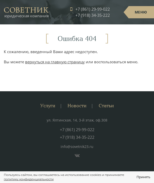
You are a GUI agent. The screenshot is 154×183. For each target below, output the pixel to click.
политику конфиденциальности (29, 179)
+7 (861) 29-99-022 (92, 9)
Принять (143, 177)
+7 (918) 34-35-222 (92, 15)
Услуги (47, 105)
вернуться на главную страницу (55, 61)
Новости (77, 105)
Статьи (106, 105)
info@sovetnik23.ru (77, 146)
